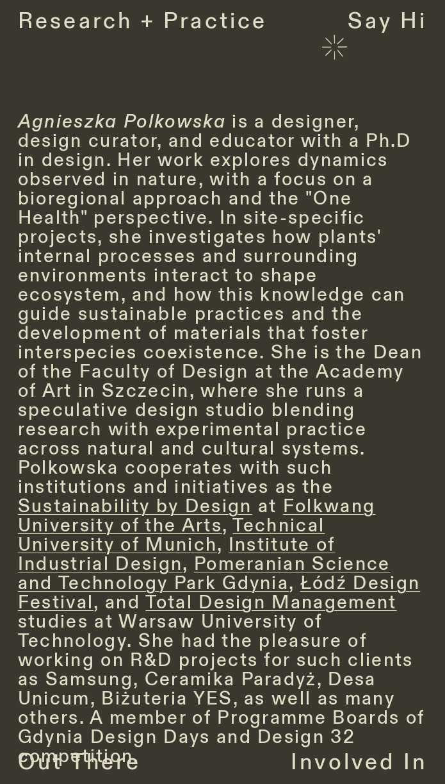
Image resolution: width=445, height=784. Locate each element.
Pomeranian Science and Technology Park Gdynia (204, 574)
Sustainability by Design (135, 506)
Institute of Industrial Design (177, 554)
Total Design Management (270, 602)
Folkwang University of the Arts (197, 516)
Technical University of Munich (171, 535)
